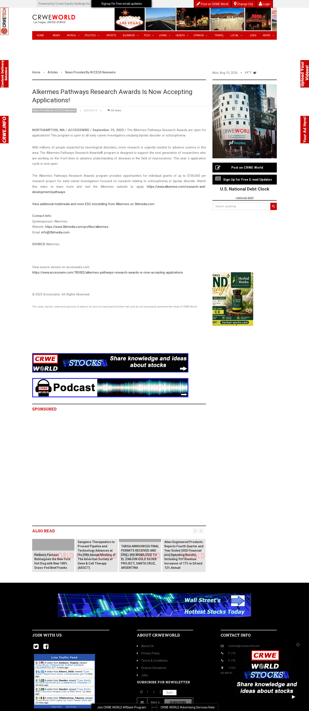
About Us (145, 646)
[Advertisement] (110, 336)
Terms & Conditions (152, 660)
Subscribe (178, 702)
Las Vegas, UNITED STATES (49, 22)
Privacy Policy (148, 653)
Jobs (253, 35)
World (73, 35)
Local (236, 35)
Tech (149, 35)
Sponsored (44, 408)
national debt (245, 198)
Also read (43, 530)
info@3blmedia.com (55, 232)
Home (40, 35)
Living (165, 35)
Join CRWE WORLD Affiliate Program (121, 707)
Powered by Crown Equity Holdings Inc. (65, 3)
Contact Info (236, 635)
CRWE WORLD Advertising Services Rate (188, 707)
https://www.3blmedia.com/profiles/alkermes (76, 227)
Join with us (47, 635)
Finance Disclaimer (152, 668)
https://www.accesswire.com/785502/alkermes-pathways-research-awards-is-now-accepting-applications (107, 272)
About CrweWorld (158, 635)
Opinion (201, 35)
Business (131, 35)
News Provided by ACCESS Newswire (90, 72)
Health (182, 35)
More (268, 35)
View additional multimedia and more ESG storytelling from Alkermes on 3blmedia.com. (93, 204)
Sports (111, 35)
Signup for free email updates (121, 3)
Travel (219, 35)
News (56, 35)
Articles (53, 72)
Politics (92, 35)
